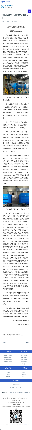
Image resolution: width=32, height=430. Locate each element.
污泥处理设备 (24, 359)
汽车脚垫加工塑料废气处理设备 (14, 335)
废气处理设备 (24, 355)
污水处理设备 (24, 357)
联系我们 (24, 376)
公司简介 (24, 372)
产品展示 (24, 351)
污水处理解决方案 (6, 407)
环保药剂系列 (24, 361)
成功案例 (24, 364)
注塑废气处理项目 (8, 359)
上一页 (4, 342)
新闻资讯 (8, 368)
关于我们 (24, 368)
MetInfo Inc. (27, 424)
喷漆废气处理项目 (8, 361)
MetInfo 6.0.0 (12, 424)
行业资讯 (8, 372)
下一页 (28, 342)
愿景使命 (24, 374)
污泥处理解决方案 (16, 407)
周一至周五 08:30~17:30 (15, 387)
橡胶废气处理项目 (8, 357)
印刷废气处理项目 (8, 355)
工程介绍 (8, 351)
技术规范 (8, 376)
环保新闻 (8, 374)
